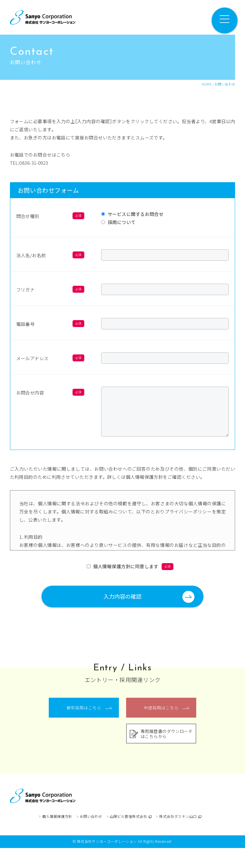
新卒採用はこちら (84, 711)
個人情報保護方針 (57, 819)
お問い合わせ (91, 819)
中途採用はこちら (161, 711)
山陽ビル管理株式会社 (131, 819)
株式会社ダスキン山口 (180, 819)
